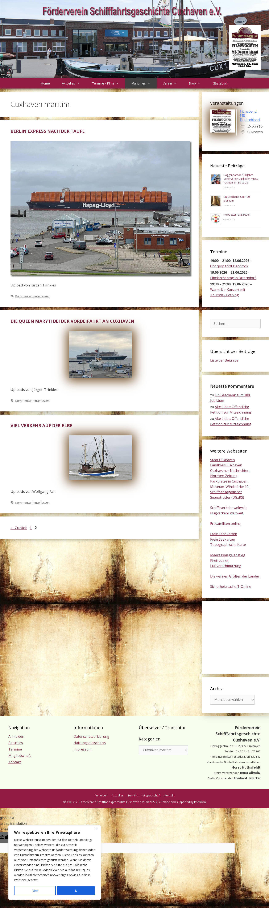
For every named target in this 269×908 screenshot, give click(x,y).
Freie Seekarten (222, 539)
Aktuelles (74, 83)
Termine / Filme (108, 83)
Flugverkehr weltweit (226, 513)
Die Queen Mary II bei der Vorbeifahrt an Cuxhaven (72, 321)
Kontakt (14, 762)
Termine (15, 749)
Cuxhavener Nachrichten (229, 470)
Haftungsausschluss (90, 742)
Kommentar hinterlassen (32, 296)
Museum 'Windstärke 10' (229, 486)
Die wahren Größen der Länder (234, 576)
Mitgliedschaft (19, 755)
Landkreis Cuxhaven (226, 465)
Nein (35, 890)
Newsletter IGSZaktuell (236, 214)
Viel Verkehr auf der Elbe (41, 425)
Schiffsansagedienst (226, 492)
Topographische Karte (228, 544)
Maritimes (144, 83)
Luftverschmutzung (225, 565)
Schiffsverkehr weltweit (228, 507)
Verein (173, 83)
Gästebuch (220, 83)
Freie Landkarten (223, 534)
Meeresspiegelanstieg (227, 555)
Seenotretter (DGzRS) (227, 497)
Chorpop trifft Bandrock (229, 266)
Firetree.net (219, 560)
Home (45, 83)
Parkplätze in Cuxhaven (228, 481)
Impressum (82, 749)
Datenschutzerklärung (91, 736)
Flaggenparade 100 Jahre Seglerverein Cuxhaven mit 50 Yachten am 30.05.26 (240, 178)
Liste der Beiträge (224, 360)
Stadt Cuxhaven (222, 460)
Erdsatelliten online (225, 523)
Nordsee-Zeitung (223, 476)
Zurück (19, 527)
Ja (76, 890)
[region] (54, 862)
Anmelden (16, 736)
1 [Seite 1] (31, 527)
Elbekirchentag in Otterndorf (233, 278)
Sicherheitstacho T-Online (230, 586)
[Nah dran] (96, 828)
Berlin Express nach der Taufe (48, 131)
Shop (198, 83)
